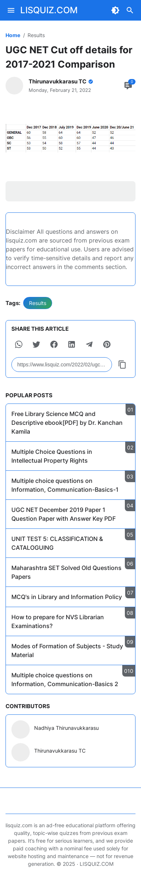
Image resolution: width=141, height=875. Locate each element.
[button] (18, 344)
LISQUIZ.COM (49, 10)
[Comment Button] (128, 85)
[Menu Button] (11, 10)
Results (37, 303)
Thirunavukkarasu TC (60, 750)
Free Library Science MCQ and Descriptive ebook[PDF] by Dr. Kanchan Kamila (67, 422)
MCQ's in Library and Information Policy (66, 596)
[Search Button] (130, 10)
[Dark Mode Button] (115, 10)
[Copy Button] (122, 364)
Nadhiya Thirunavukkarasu (66, 728)
